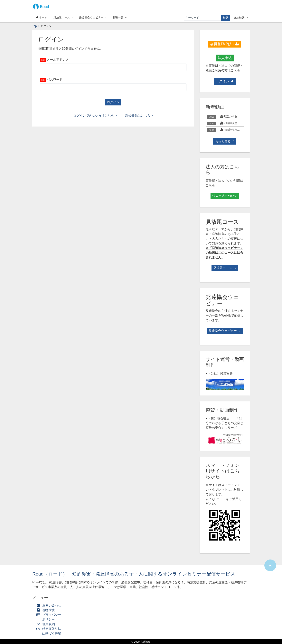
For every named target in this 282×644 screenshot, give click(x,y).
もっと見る (224, 141)
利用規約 (46, 624)
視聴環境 (46, 610)
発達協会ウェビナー (92, 17)
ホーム (41, 17)
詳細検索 (241, 17)
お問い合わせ (49, 605)
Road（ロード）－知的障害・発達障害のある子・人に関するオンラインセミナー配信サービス (133, 574)
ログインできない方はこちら (95, 115)
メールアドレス (58, 59)
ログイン (113, 102)
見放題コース (62, 17)
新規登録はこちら (139, 115)
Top (34, 26)
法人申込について (224, 196)
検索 (226, 17)
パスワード (54, 79)
